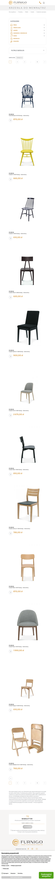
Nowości (16, 41)
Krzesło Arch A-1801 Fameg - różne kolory (19, 410)
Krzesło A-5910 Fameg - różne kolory (17, 233)
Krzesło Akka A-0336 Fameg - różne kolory (19, 292)
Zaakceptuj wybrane (16, 877)
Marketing (20, 873)
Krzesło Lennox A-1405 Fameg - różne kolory (19, 528)
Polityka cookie (5, 865)
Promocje (16, 38)
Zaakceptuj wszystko (46, 875)
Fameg (11, 114)
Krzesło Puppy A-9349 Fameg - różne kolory (19, 705)
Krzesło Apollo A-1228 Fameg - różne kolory (19, 351)
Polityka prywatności (16, 865)
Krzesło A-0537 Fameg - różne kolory (18, 174)
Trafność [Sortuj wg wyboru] (19, 58)
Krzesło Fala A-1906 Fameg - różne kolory (19, 469)
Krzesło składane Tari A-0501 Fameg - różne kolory (21, 764)
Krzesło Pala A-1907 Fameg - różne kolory (18, 587)
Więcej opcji (6, 868)
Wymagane (5, 873)
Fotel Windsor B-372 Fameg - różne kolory (19, 115)
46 (37, 61)
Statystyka (13, 873)
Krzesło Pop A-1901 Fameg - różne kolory (18, 646)
